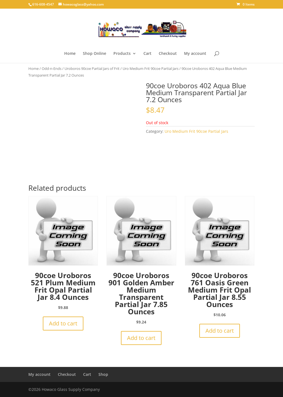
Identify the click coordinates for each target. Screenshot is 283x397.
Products (122, 54)
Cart (147, 54)
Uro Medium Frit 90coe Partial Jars (150, 68)
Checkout (168, 54)
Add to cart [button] (63, 323)
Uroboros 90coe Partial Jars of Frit (92, 68)
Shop (103, 374)
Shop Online (94, 54)
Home (70, 54)
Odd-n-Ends (51, 68)
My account (195, 54)
